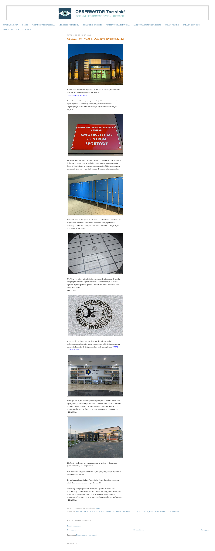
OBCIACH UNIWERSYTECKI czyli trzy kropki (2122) (95, 38)
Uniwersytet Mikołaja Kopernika (164, 511)
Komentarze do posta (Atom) (86, 535)
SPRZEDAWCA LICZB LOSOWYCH (17, 30)
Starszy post (205, 530)
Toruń (145, 511)
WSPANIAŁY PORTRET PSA (43, 25)
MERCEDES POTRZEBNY (69, 25)
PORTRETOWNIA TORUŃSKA (118, 25)
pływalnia (137, 511)
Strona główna (138, 530)
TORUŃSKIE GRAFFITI (92, 25)
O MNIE (25, 25)
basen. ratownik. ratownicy (118, 511)
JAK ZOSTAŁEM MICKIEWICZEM (147, 25)
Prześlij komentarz (73, 526)
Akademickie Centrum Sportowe (90, 511)
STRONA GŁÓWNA (10, 25)
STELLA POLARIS (172, 25)
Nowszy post (72, 530)
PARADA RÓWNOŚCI (191, 25)
